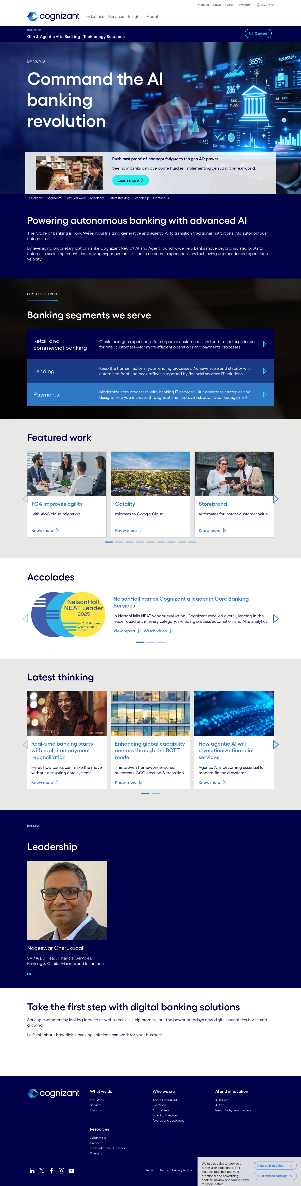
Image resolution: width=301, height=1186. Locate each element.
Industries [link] (97, 1099)
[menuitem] (203, 5)
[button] (265, 5)
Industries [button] (95, 16)
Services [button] (116, 16)
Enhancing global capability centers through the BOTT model (149, 750)
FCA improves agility (58, 504)
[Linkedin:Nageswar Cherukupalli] (30, 973)
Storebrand (213, 504)
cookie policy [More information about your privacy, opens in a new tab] (240, 1180)
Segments (54, 198)
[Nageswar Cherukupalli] (67, 900)
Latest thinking (119, 198)
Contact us (161, 198)
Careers (203, 4)
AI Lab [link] (219, 1105)
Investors (245, 4)
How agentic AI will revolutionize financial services (227, 750)
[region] (249, 1171)
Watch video (155, 630)
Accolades (97, 198)
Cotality (125, 504)
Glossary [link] (96, 1153)
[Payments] (264, 394)
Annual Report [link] (163, 1110)
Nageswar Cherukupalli (57, 947)
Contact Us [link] (98, 1137)
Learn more (128, 180)
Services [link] (96, 1105)
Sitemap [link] (149, 1170)
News (217, 4)
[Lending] (264, 371)
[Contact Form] (150, 1051)
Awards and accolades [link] (168, 1120)
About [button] (152, 16)
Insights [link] (95, 1110)
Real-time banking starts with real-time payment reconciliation (63, 750)
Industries (34, 30)
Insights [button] (135, 16)
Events (229, 4)
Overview (36, 198)
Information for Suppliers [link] (107, 1148)
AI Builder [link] (222, 1099)
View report (124, 630)
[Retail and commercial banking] (264, 344)
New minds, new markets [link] (233, 1110)
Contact (261, 33)
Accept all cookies (270, 1165)
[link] (53, 16)
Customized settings (272, 1176)
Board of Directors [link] (165, 1115)
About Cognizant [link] (165, 1099)
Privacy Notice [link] (182, 1170)
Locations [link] (159, 1105)
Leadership (141, 198)
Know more (42, 530)
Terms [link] (163, 1170)
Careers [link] (95, 1142)
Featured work (75, 198)
